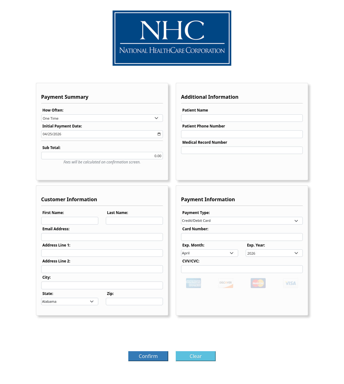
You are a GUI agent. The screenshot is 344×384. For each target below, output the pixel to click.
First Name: (53, 212)
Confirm (148, 356)
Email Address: (56, 229)
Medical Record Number (204, 142)
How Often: (53, 110)
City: (46, 277)
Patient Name (195, 110)
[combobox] (102, 118)
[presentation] (172, 335)
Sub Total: (51, 147)
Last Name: (117, 212)
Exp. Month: (193, 245)
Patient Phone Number (203, 126)
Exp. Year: (256, 245)
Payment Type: (196, 212)
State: (47, 293)
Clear (196, 356)
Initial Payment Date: (62, 126)
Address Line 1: (56, 245)
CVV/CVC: (190, 261)
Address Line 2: (56, 261)
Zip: (110, 293)
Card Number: (195, 229)
